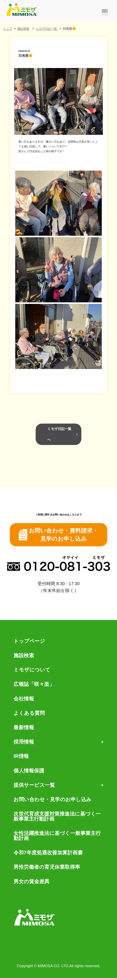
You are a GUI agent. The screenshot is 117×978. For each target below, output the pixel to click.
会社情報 (24, 698)
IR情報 (21, 756)
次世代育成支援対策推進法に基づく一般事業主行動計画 (57, 816)
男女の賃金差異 (32, 881)
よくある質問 (29, 713)
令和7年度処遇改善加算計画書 (48, 852)
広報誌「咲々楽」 (34, 684)
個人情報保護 (29, 770)
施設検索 (23, 28)
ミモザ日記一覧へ (59, 434)
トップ (7, 28)
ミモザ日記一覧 (47, 28)
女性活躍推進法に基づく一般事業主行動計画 (57, 836)
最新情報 (24, 727)
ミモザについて (32, 669)
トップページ (29, 641)
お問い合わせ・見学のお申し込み (52, 799)
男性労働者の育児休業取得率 (47, 867)
